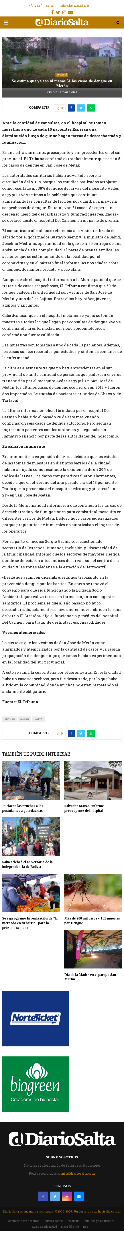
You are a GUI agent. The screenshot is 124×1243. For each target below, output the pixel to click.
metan (24, 719)
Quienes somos (53, 1221)
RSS (86, 1226)
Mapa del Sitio (70, 1226)
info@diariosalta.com (78, 1173)
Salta (38, 719)
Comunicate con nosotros (22, 1221)
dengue (9, 719)
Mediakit (73, 1221)
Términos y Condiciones (98, 1221)
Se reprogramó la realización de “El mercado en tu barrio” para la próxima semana (30, 923)
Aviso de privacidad (44, 1226)
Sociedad (62, 74)
